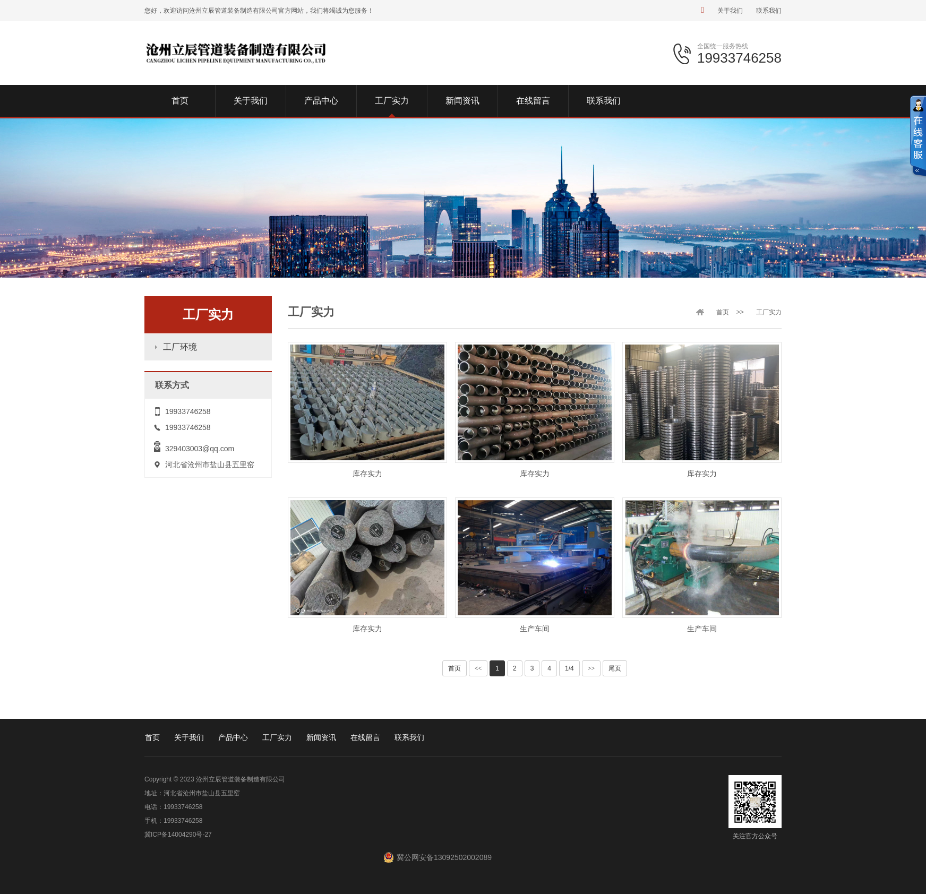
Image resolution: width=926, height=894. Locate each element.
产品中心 (233, 737)
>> (591, 668)
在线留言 (365, 737)
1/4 (569, 668)
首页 (722, 312)
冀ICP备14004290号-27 (178, 834)
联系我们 (769, 10)
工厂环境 (180, 346)
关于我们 (730, 10)
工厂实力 (769, 312)
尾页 (614, 668)
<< (478, 668)
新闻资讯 (321, 737)
